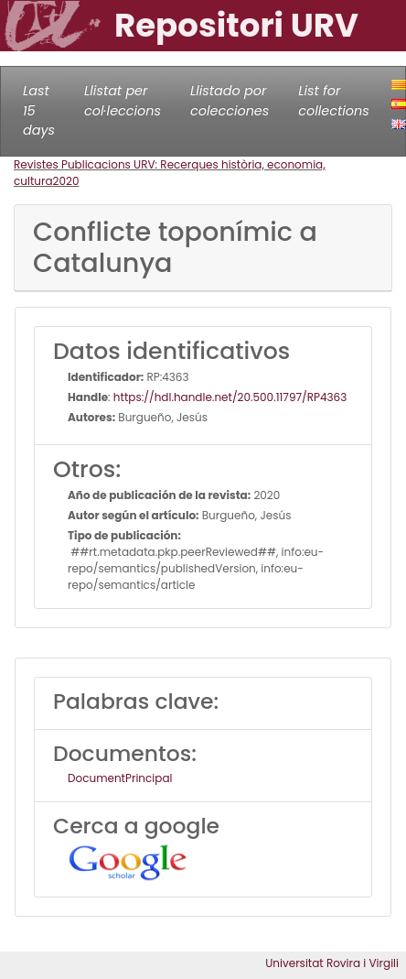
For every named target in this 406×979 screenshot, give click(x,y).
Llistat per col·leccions (122, 101)
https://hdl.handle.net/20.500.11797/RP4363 (230, 397)
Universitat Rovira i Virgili (332, 963)
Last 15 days (39, 110)
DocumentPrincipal (120, 778)
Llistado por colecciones (229, 101)
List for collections (333, 101)
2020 (66, 181)
